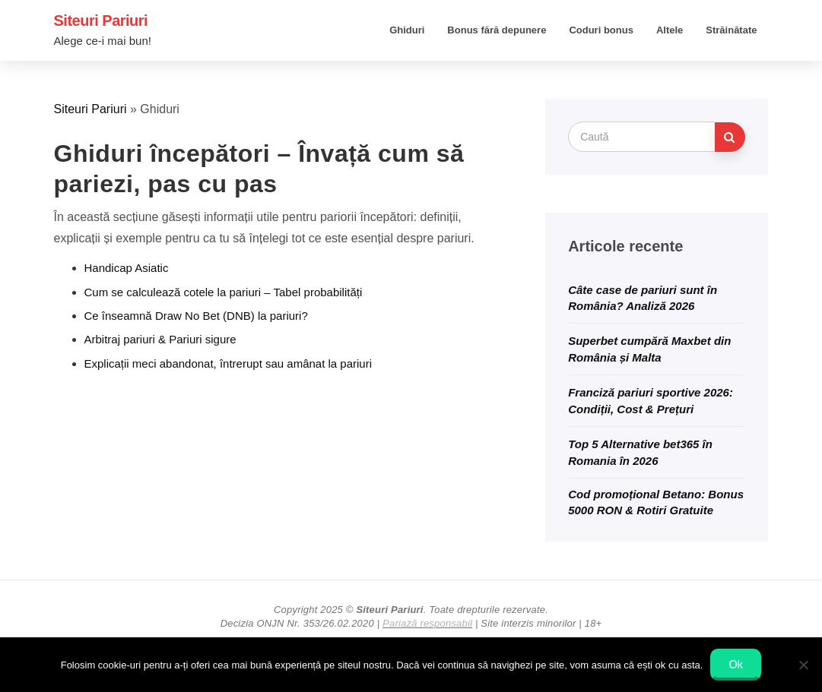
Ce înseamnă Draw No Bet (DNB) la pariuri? (196, 315)
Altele (669, 30)
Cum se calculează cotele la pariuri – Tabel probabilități (223, 292)
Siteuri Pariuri (101, 20)
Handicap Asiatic (126, 267)
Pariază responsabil (427, 623)
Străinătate (731, 30)
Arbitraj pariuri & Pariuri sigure (160, 339)
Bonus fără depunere (496, 30)
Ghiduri (406, 30)
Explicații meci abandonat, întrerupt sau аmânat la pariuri (228, 363)
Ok (735, 664)
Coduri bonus (601, 30)
